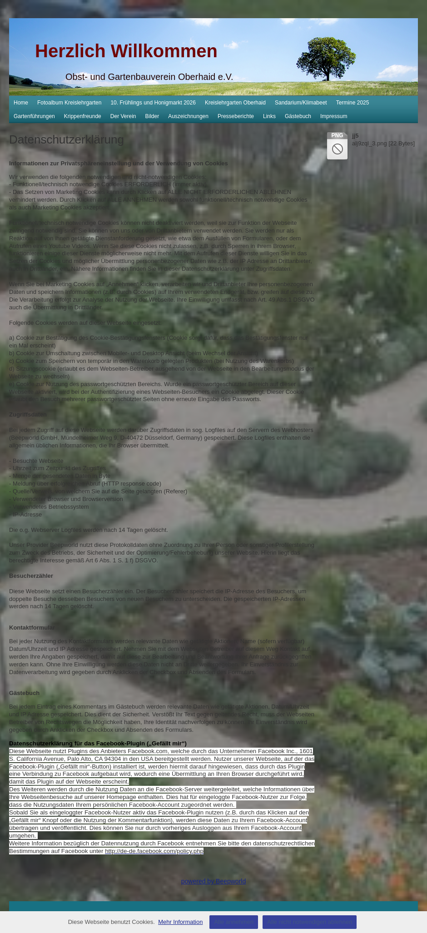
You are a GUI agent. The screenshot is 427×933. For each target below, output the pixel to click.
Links (269, 116)
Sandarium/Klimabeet (301, 102)
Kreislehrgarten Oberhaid (235, 102)
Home (21, 102)
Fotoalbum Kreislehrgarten (69, 102)
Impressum (333, 116)
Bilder (152, 116)
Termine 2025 (352, 102)
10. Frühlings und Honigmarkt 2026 (152, 102)
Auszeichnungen (188, 116)
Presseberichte (236, 116)
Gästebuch (298, 116)
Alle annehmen (233, 921)
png (337, 135)
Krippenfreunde (82, 116)
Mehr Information (180, 921)
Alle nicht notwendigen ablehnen (309, 921)
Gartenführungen (34, 116)
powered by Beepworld (213, 881)
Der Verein (123, 116)
